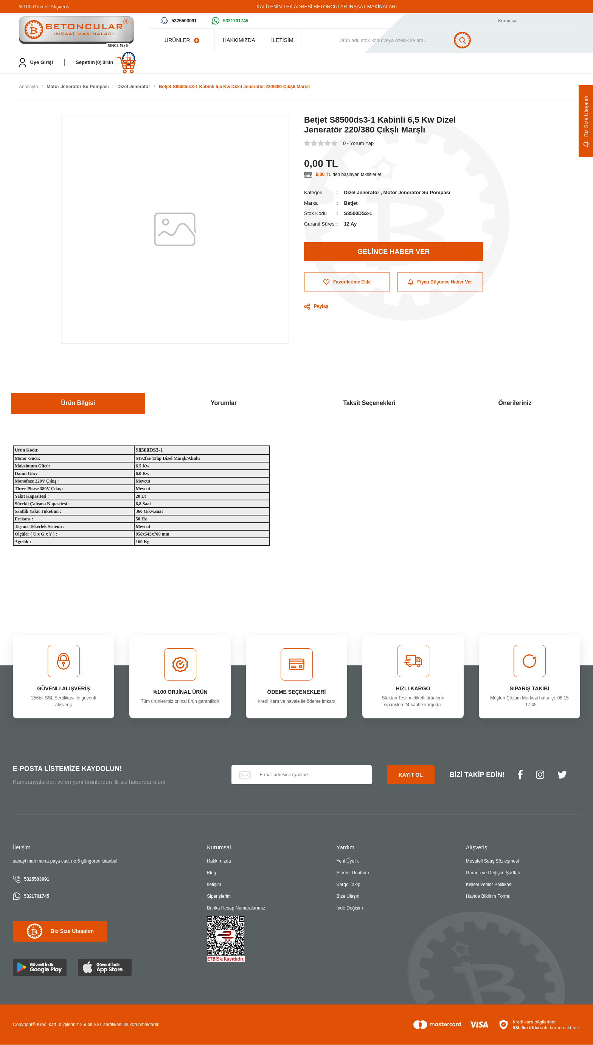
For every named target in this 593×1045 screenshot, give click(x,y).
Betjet (351, 203)
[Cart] (106, 62)
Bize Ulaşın (348, 896)
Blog (211, 873)
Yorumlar (224, 403)
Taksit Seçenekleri (369, 403)
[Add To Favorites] (347, 282)
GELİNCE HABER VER (393, 252)
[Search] (419, 40)
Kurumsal (507, 20)
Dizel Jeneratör (361, 193)
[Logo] (76, 32)
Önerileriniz (514, 403)
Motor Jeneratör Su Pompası (416, 193)
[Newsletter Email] (301, 775)
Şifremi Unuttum (353, 873)
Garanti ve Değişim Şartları (493, 873)
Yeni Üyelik (348, 861)
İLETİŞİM (293, 40)
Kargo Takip (348, 885)
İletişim (214, 885)
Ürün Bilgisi (78, 403)
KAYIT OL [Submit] (411, 775)
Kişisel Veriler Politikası (489, 885)
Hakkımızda (219, 861)
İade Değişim (350, 908)
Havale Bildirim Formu (488, 896)
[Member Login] (36, 62)
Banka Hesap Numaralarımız (236, 908)
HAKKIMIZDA (242, 40)
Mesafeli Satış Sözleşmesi (492, 861)
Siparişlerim (219, 896)
